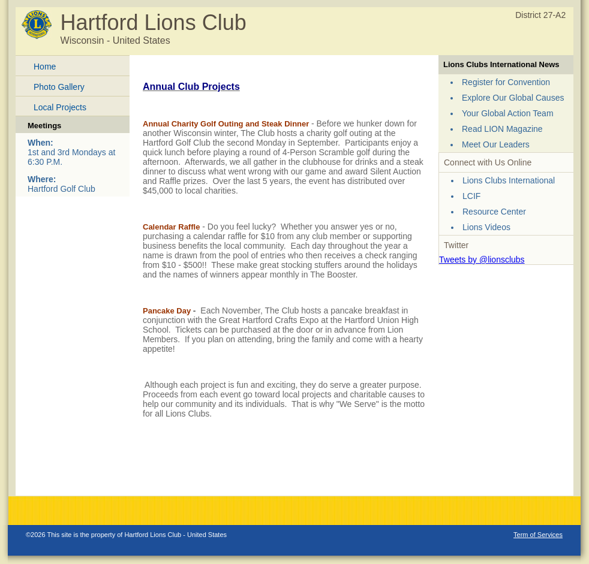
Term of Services (538, 534)
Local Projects (60, 107)
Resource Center (494, 211)
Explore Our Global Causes (513, 97)
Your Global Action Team (508, 113)
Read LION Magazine (502, 129)
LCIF (471, 196)
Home (45, 66)
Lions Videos (486, 227)
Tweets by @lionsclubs (482, 259)
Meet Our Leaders (496, 144)
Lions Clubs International (508, 180)
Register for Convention (506, 82)
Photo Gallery (59, 87)
